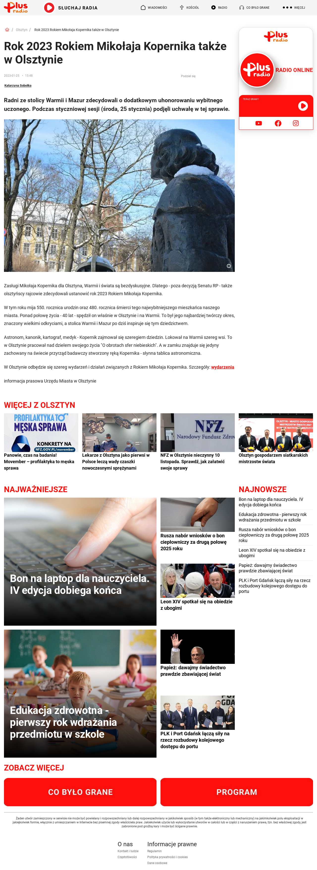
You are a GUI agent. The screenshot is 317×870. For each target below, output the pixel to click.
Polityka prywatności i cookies (167, 857)
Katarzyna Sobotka (17, 85)
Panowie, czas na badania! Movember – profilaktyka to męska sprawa (39, 461)
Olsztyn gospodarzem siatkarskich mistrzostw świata (273, 458)
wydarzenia (222, 367)
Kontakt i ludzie (128, 851)
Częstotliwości (127, 857)
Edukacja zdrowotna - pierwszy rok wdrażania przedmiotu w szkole (273, 517)
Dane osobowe (157, 863)
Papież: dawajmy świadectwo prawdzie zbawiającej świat (268, 568)
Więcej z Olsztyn (39, 405)
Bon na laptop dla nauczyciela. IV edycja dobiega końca (271, 502)
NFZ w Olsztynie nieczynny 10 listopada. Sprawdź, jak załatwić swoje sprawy (192, 461)
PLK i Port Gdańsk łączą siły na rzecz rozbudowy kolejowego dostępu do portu (275, 586)
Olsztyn (21, 30)
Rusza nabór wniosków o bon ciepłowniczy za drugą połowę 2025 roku (274, 535)
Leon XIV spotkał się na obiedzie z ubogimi (272, 553)
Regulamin (154, 851)
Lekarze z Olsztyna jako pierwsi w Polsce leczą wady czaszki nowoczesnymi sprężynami (116, 461)
